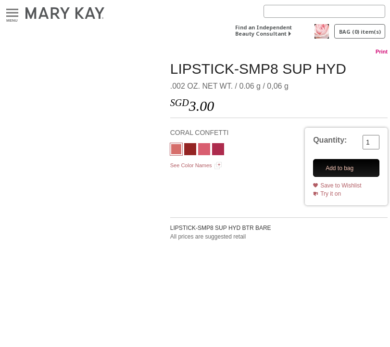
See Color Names (191, 165)
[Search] (324, 11)
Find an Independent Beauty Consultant (263, 30)
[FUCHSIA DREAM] (218, 150)
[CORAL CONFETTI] (176, 150)
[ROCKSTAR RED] (190, 150)
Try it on (330, 193)
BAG (360, 31)
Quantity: (330, 140)
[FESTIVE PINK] (204, 150)
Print (382, 51)
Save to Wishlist (340, 185)
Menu (12, 13)
